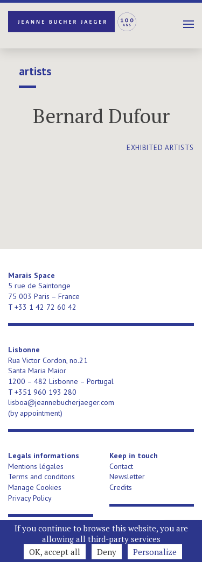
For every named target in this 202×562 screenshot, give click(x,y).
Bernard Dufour (101, 116)
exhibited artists (160, 147)
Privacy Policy (30, 498)
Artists (35, 72)
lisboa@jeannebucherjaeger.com (61, 402)
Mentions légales (36, 466)
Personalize (155, 551)
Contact (121, 466)
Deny (106, 551)
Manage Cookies (34, 487)
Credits (120, 487)
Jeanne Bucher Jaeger (72, 21)
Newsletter (127, 476)
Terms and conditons (41, 476)
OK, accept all (54, 551)
